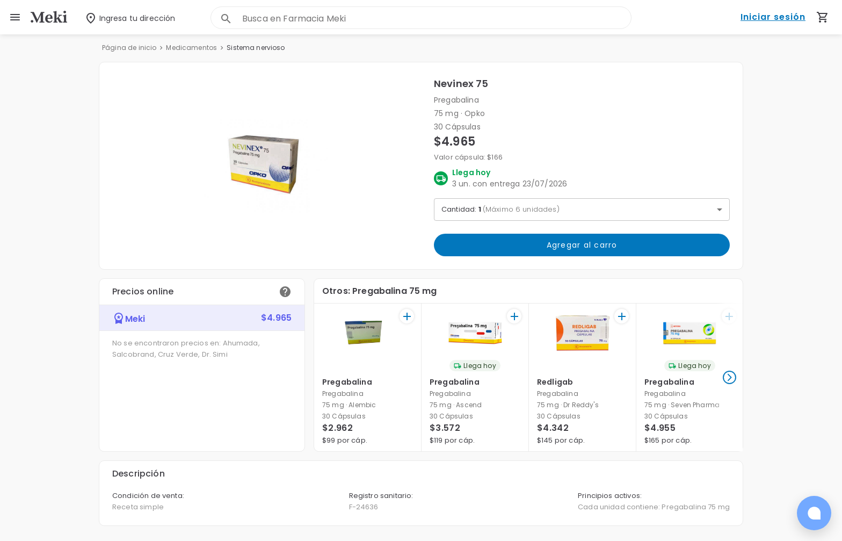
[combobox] (436, 18)
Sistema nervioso (256, 47)
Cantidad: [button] (500, 209)
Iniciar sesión (773, 17)
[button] (266, 166)
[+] (407, 316)
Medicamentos (191, 47)
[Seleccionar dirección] (122, 17)
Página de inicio (129, 47)
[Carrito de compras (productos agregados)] (823, 17)
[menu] (15, 17)
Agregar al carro (582, 245)
